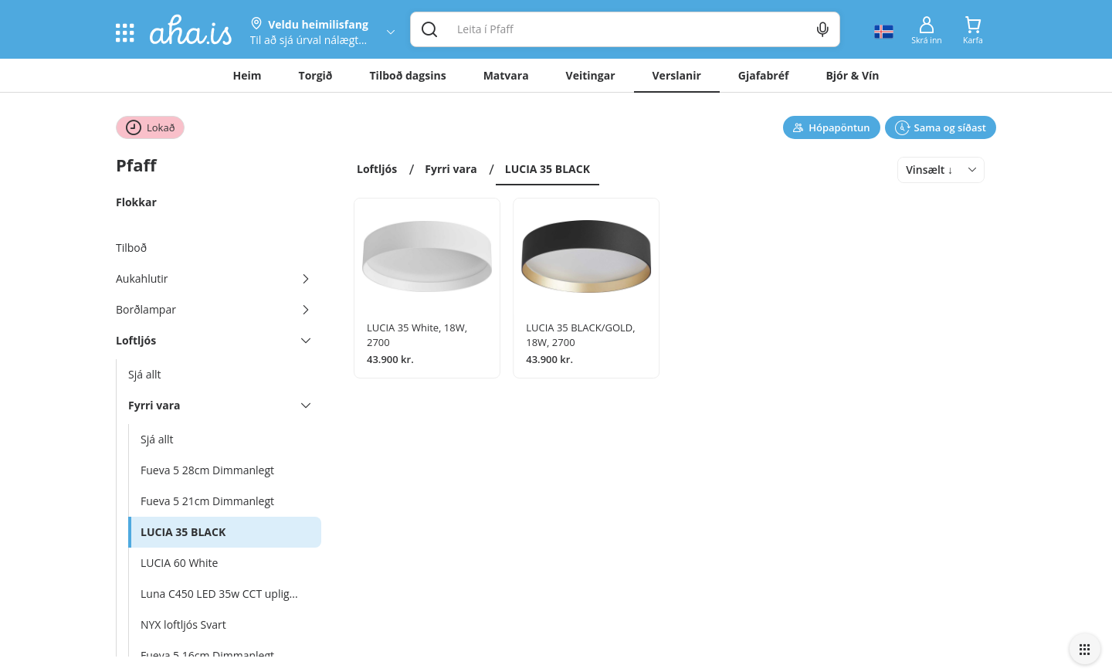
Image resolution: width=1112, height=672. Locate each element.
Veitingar (590, 75)
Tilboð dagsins (408, 75)
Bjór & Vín (852, 75)
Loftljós (377, 168)
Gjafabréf (763, 75)
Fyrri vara (451, 168)
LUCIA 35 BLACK (547, 168)
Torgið (316, 75)
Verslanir (677, 75)
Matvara (506, 75)
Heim (247, 75)
